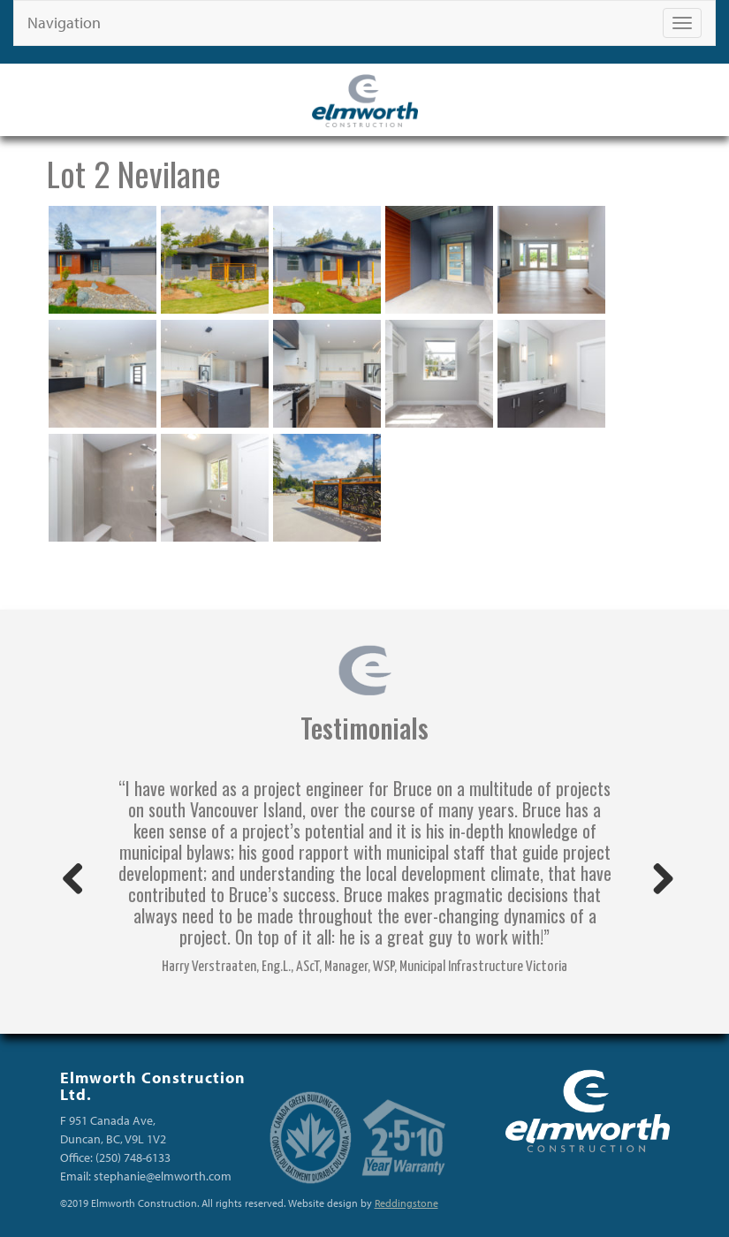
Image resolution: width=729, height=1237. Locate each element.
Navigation (64, 22)
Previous (73, 880)
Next (656, 880)
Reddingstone (406, 1203)
